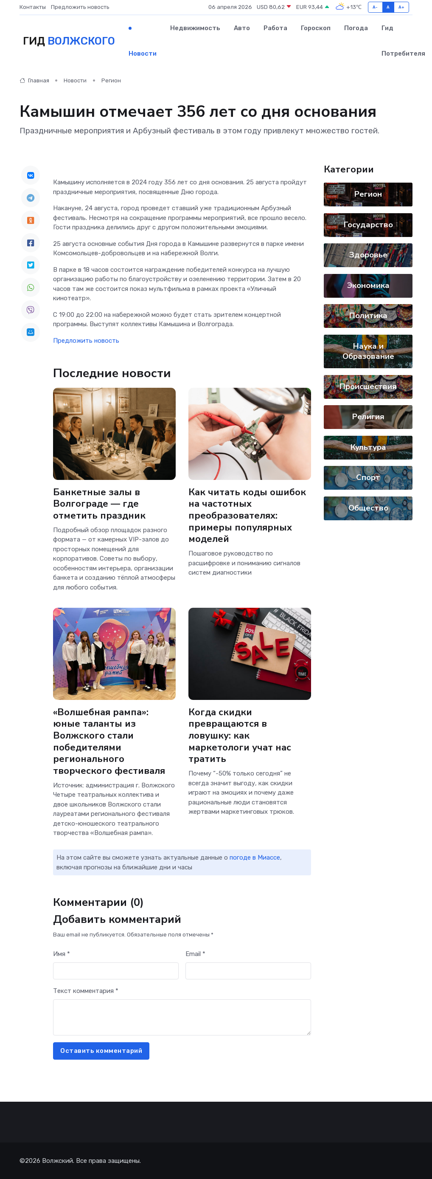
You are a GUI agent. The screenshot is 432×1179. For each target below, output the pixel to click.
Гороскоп (316, 28)
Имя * (61, 954)
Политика (368, 315)
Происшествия (368, 386)
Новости (143, 53)
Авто (242, 28)
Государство (368, 224)
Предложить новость (80, 7)
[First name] (116, 971)
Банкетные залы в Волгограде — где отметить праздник (99, 504)
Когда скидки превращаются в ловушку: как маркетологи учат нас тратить (239, 735)
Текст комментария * (85, 991)
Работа (275, 28)
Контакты (33, 7)
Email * (195, 954)
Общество (368, 507)
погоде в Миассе (255, 857)
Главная (34, 80)
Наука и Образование (368, 351)
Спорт (368, 477)
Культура (368, 447)
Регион (111, 80)
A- (375, 7)
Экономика (368, 285)
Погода (356, 28)
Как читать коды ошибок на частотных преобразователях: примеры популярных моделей (247, 516)
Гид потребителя (403, 40)
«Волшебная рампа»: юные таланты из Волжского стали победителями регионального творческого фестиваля (109, 741)
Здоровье (368, 254)
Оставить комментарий (101, 1051)
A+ (401, 7)
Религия (368, 416)
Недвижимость (195, 28)
